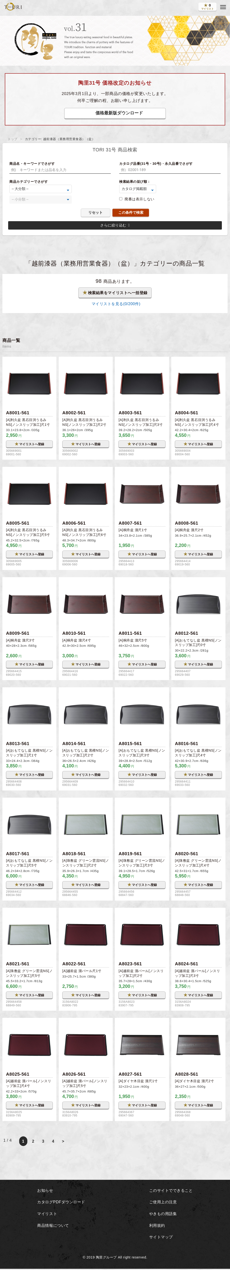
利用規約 (156, 1226)
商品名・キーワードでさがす (32, 164)
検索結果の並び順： (135, 182)
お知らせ (44, 1191)
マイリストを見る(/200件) (115, 304)
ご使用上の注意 (162, 1203)
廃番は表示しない (139, 199)
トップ (13, 139)
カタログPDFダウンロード (61, 1203)
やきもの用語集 (162, 1215)
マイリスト (46, 1215)
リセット (95, 212)
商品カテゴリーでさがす (28, 182)
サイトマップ (160, 1238)
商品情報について (53, 1226)
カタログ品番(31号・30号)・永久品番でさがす (156, 164)
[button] (223, 7)
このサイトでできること (171, 1191)
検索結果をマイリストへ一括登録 (115, 292)
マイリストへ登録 (29, 444)
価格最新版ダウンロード (119, 112)
